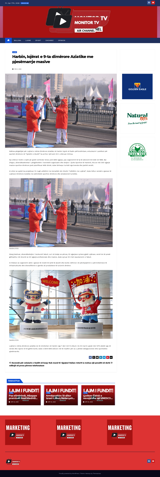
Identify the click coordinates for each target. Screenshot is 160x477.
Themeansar (97, 473)
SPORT (38, 40)
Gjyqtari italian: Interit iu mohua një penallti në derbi (87, 363)
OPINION (61, 40)
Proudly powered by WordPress (69, 473)
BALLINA (17, 40)
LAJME (28, 40)
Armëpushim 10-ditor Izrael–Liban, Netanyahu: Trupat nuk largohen (60, 398)
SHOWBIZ (50, 40)
